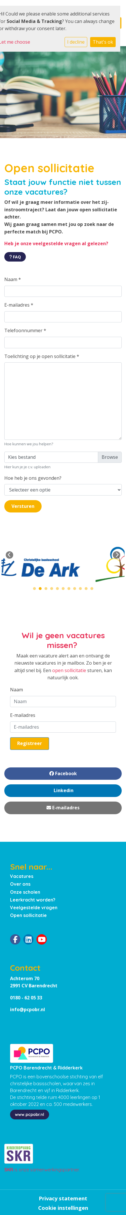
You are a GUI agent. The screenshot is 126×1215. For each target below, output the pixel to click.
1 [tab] (36, 590)
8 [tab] (76, 590)
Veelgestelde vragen (33, 907)
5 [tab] (59, 590)
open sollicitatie (69, 670)
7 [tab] (70, 590)
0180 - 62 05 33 (26, 998)
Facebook (63, 773)
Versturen (22, 506)
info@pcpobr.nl (27, 1009)
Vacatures (21, 876)
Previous (9, 555)
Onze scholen (25, 892)
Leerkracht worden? (32, 900)
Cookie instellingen (63, 1207)
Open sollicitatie (28, 915)
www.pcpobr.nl (29, 1114)
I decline (76, 42)
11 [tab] (93, 590)
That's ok (103, 42)
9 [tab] (82, 590)
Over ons (20, 884)
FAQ (15, 257)
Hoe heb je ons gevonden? (32, 478)
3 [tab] (47, 590)
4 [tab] (53, 590)
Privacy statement (63, 1198)
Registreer (29, 743)
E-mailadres (18, 305)
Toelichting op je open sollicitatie (41, 356)
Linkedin (63, 790)
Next (116, 555)
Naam (12, 279)
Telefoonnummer (25, 330)
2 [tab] (41, 590)
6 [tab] (64, 590)
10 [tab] (87, 590)
